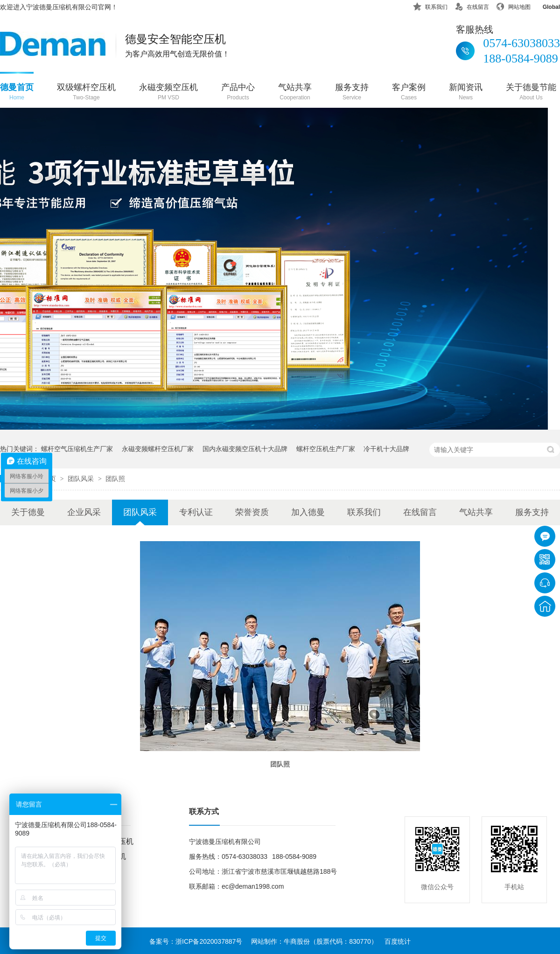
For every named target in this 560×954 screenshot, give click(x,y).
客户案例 (409, 93)
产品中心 (238, 93)
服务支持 (352, 93)
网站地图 (513, 5)
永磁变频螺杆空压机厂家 (158, 449)
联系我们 (430, 5)
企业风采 (84, 512)
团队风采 (82, 478)
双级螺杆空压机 (86, 93)
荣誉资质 (252, 512)
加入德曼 (308, 512)
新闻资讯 (466, 93)
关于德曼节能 (531, 93)
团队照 (115, 478)
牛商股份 (297, 941)
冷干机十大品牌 (386, 449)
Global (545, 5)
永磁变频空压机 (168, 93)
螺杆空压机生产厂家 (325, 449)
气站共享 (295, 93)
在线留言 (472, 5)
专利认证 (196, 512)
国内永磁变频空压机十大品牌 (245, 449)
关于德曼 (28, 512)
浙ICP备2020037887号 (208, 941)
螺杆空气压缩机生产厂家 (77, 449)
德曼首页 (17, 93)
